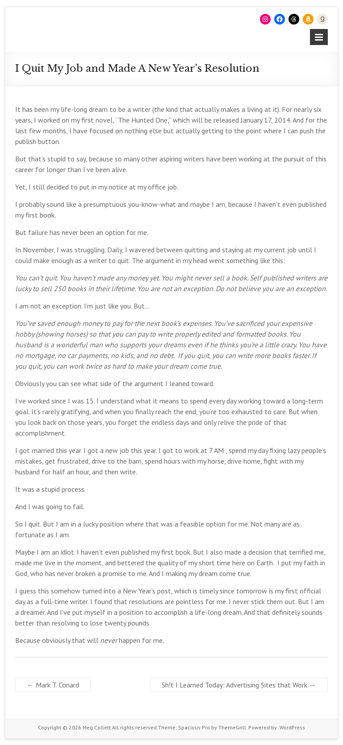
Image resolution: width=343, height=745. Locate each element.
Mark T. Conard (53, 684)
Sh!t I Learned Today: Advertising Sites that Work (239, 684)
